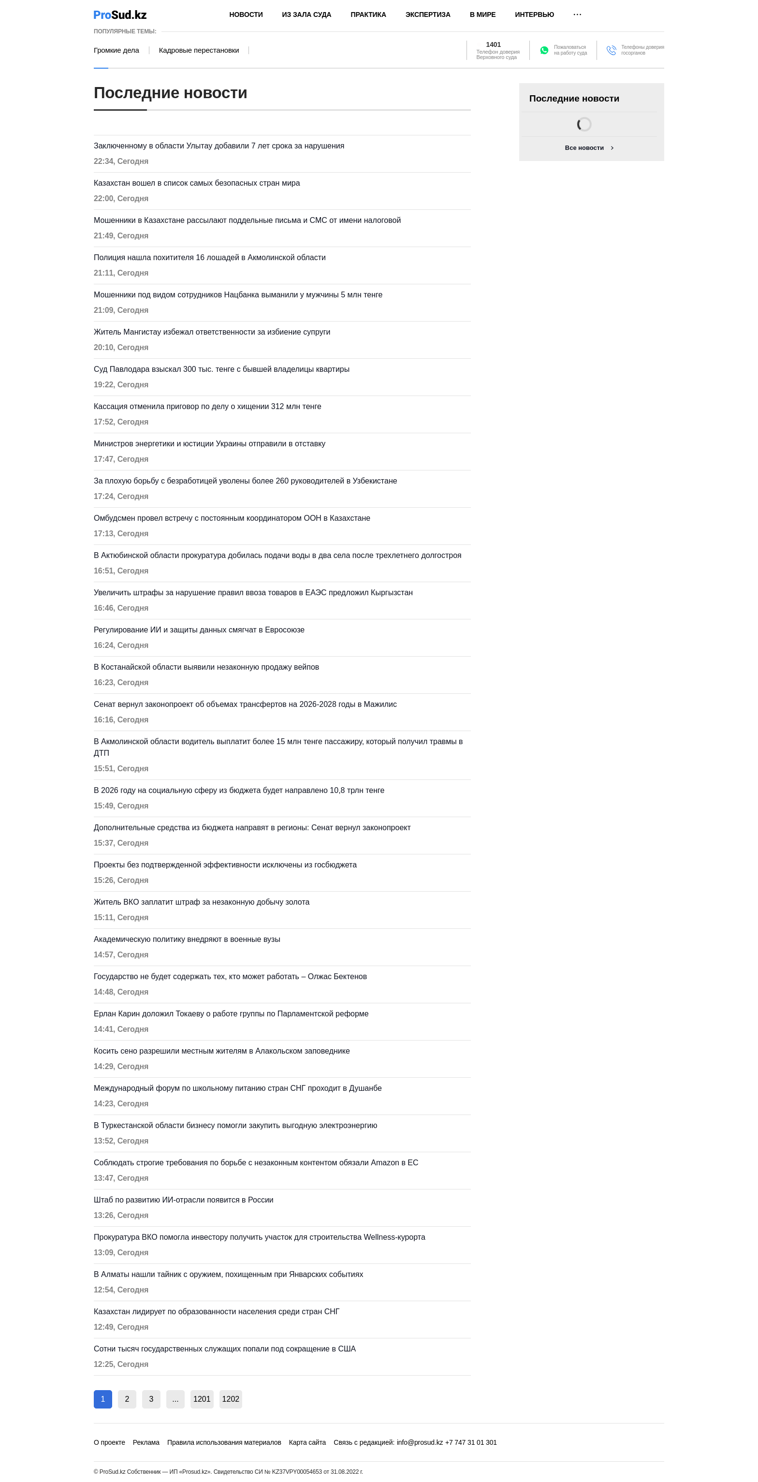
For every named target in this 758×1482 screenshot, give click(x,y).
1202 (231, 1399)
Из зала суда (307, 14)
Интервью (534, 14)
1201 (202, 1399)
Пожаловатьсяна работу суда (570, 50)
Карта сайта (307, 1442)
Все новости (584, 147)
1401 (493, 44)
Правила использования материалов (224, 1442)
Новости (246, 14)
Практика (368, 14)
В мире (483, 14)
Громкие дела (116, 50)
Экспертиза (428, 14)
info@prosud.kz (420, 1442)
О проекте (109, 1442)
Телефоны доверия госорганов (642, 50)
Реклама (146, 1442)
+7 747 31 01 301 (471, 1442)
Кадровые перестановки (199, 50)
